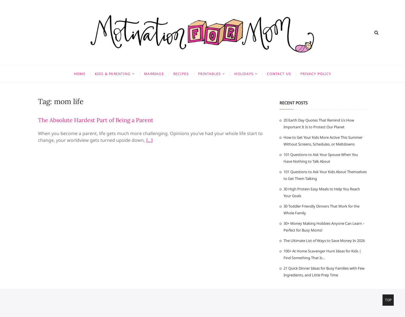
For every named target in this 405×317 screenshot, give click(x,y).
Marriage (154, 73)
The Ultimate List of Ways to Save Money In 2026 (324, 240)
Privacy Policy (315, 73)
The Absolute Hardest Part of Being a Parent (95, 120)
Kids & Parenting (112, 73)
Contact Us (279, 73)
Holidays (243, 73)
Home (80, 73)
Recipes (181, 73)
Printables (209, 73)
